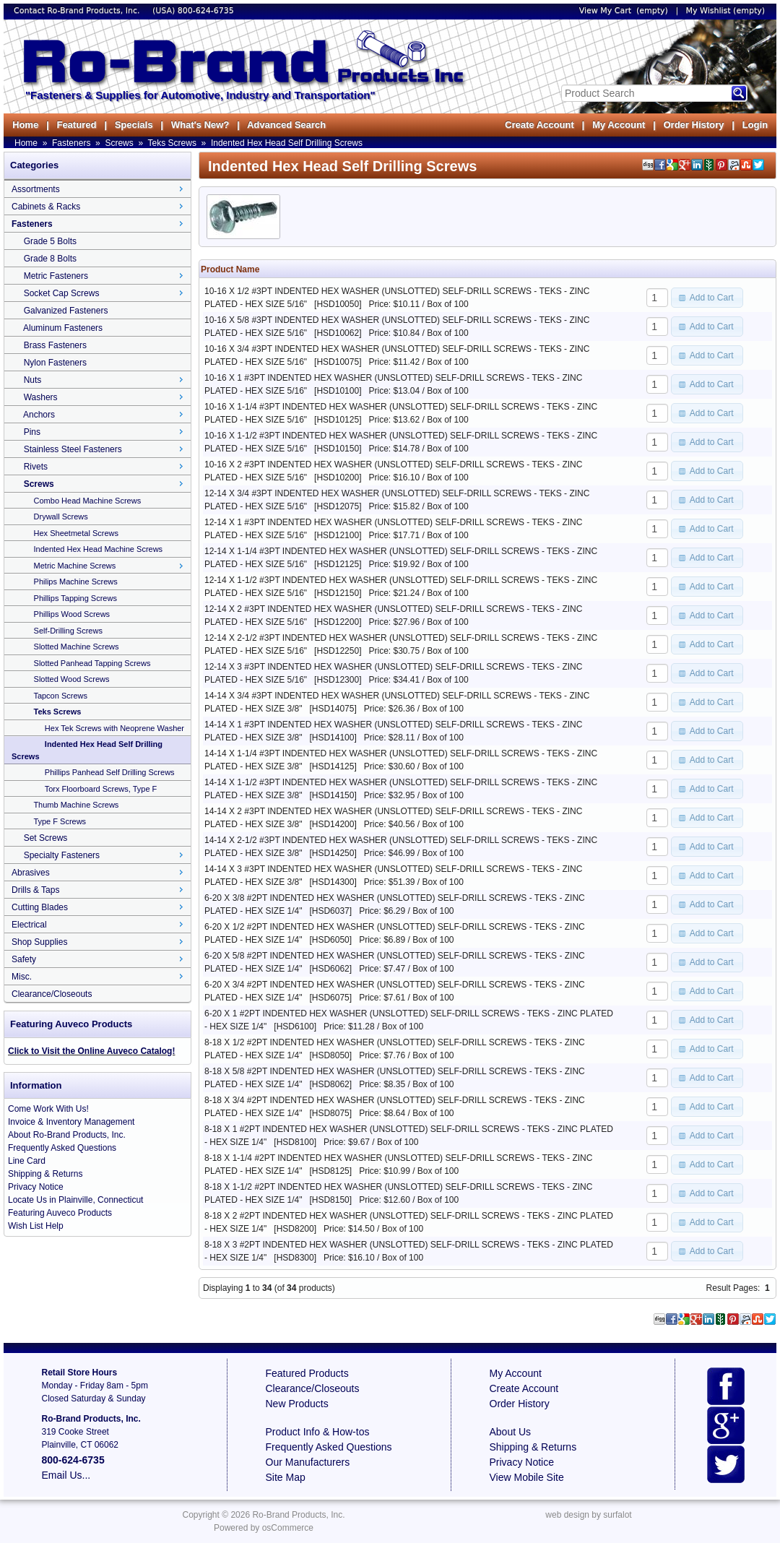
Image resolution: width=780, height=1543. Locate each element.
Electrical (29, 925)
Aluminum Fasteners (63, 328)
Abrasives (31, 873)
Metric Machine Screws (75, 565)
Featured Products (307, 1373)
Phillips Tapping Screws (75, 598)
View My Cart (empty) (623, 10)
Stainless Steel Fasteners (73, 449)
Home (25, 124)
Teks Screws (172, 143)
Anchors (39, 415)
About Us (511, 1432)
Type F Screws (59, 821)
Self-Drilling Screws (68, 630)
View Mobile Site (527, 1477)
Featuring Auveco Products (60, 1213)
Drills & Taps (35, 890)
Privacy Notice (36, 1187)
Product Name (230, 269)
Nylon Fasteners (55, 363)
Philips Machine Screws (76, 581)
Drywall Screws (61, 516)
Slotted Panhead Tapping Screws (92, 663)
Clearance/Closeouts (52, 994)
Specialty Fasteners (62, 855)
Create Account (539, 124)
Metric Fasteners (56, 276)
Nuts (33, 380)
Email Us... (66, 1475)
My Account (618, 124)
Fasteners (71, 143)
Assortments (36, 189)
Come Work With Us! (48, 1109)
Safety (24, 959)
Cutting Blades (40, 907)
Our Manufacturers (308, 1462)
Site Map (286, 1477)
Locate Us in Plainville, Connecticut (75, 1200)
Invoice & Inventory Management (71, 1122)
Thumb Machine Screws (75, 804)
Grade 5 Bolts (50, 241)
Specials (134, 124)
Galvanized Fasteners (66, 311)
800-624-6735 (206, 10)
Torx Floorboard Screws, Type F (101, 789)
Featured (76, 124)
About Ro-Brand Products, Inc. (67, 1135)
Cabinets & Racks (46, 207)
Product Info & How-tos (318, 1432)
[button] (707, 298)
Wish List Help (36, 1226)
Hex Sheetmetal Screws (76, 533)
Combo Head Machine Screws (88, 500)
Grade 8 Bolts (50, 259)
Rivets (36, 467)
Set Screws (46, 838)
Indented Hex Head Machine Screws (98, 549)
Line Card (27, 1161)
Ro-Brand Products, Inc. (298, 1515)
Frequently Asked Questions (62, 1148)
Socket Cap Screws (62, 293)
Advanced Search (286, 124)
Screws (119, 143)
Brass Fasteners (55, 345)
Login (755, 124)
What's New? (200, 124)
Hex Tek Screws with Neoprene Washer (114, 728)
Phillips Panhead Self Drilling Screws (110, 772)
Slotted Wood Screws (72, 679)
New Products (297, 1403)
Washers (41, 397)
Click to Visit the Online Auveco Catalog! (91, 1051)
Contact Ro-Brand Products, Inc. (78, 10)
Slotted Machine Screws (76, 646)
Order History (693, 124)
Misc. (22, 977)
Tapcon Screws (60, 695)
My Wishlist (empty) (725, 10)
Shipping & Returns (45, 1174)
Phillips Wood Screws (72, 614)
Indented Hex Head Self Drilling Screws (287, 143)
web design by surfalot (588, 1515)
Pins (32, 432)
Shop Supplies (39, 942)
